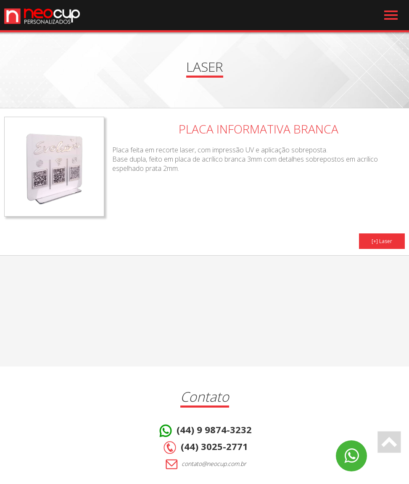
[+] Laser (382, 241)
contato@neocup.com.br (204, 464)
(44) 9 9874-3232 (204, 430)
